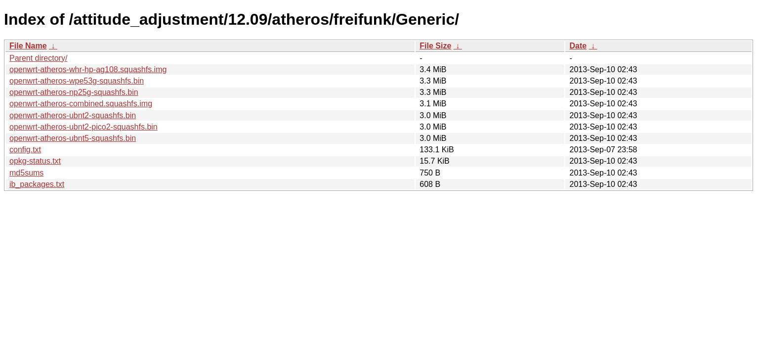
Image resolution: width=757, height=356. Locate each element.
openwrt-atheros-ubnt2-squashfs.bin (72, 115)
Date (578, 46)
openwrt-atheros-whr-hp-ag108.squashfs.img (88, 69)
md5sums (26, 173)
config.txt (25, 149)
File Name (28, 46)
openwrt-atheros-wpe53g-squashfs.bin (76, 81)
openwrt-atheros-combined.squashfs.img (80, 103)
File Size (435, 46)
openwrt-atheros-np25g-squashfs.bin (73, 92)
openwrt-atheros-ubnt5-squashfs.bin (72, 138)
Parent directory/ (38, 58)
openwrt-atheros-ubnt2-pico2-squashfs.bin (83, 127)
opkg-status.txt (35, 161)
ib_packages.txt (36, 184)
